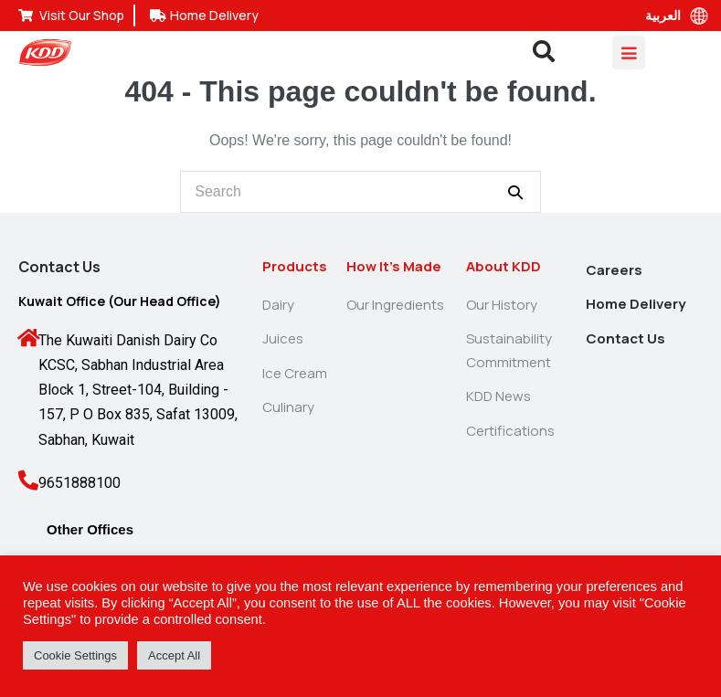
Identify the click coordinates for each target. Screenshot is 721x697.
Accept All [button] (174, 655)
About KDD (503, 266)
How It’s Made (393, 266)
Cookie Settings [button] (75, 655)
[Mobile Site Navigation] (628, 52)
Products (294, 266)
